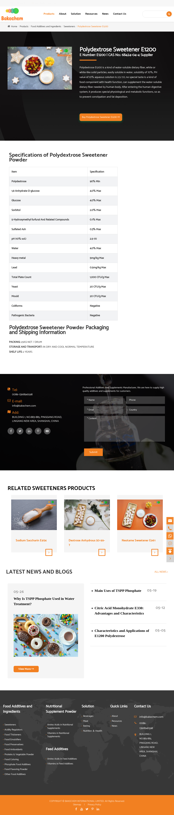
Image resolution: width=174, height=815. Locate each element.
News (105, 14)
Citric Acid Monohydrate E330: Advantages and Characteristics (119, 610)
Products (49, 14)
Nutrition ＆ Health (92, 731)
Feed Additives (57, 749)
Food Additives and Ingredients (46, 26)
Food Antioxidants (14, 749)
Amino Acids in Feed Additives (62, 759)
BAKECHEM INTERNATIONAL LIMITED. (84, 801)
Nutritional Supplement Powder (61, 709)
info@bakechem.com (48, 3)
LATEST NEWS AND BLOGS (39, 572)
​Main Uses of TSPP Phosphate (118, 591)
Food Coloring (12, 759)
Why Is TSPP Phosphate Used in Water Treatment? (44, 601)
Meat (85, 721)
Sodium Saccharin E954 (31, 540)
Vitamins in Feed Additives (60, 764)
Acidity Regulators (13, 730)
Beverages (88, 716)
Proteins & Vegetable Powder (19, 754)
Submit (93, 452)
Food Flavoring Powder (16, 769)
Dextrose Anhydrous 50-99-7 (87, 542)
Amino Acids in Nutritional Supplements (60, 726)
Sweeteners (69, 26)
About (62, 14)
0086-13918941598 (20, 3)
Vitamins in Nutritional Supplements (58, 735)
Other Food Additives (15, 774)
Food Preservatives (14, 744)
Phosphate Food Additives (18, 764)
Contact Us (119, 14)
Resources (91, 14)
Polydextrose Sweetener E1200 (93, 26)
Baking (86, 726)
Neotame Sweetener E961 (138, 540)
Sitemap (77, 805)
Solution (76, 14)
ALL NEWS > (161, 572)
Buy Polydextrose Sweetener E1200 (101, 117)
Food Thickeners (13, 735)
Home (14, 26)
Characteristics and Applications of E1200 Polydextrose (122, 633)
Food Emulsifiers (13, 739)
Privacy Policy (94, 805)
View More (26, 669)
